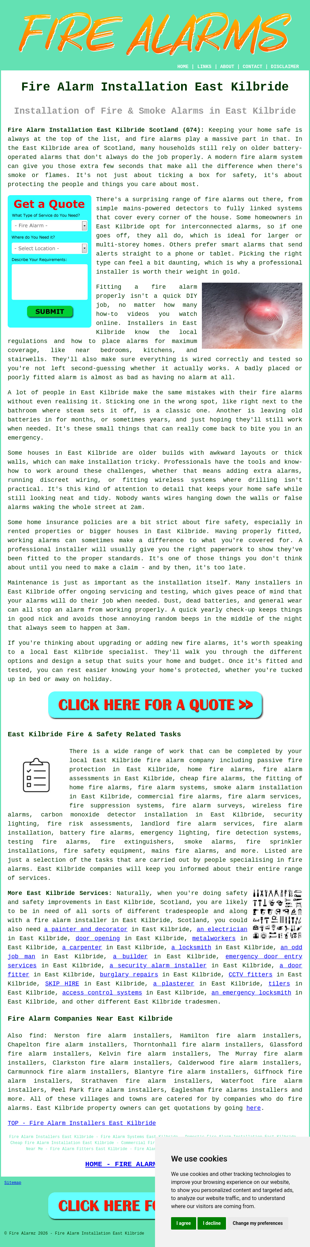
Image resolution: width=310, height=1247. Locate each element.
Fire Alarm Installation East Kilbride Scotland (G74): (106, 130)
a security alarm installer (158, 965)
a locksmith (191, 947)
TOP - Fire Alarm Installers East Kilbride (82, 1123)
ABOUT (227, 66)
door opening (98, 938)
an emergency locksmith (252, 992)
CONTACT (252, 66)
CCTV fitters (251, 974)
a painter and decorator (86, 929)
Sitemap (12, 1183)
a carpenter (82, 947)
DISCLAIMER (285, 66)
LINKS (204, 66)
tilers (279, 983)
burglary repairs (129, 974)
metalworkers (214, 938)
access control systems (102, 992)
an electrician (222, 929)
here (253, 1108)
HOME (183, 66)
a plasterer (174, 983)
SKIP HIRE (62, 983)
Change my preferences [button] (258, 1223)
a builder (130, 956)
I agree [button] (183, 1223)
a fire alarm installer (66, 920)
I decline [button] (212, 1223)
